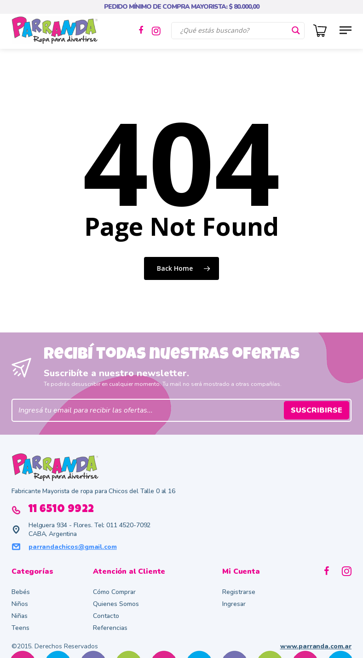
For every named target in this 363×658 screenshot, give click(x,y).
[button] (345, 29)
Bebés (21, 592)
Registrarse (238, 592)
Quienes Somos (116, 604)
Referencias (110, 627)
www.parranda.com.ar (315, 646)
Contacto (106, 615)
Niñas (20, 615)
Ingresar (234, 604)
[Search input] (233, 30)
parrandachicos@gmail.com (73, 546)
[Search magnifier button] (295, 30)
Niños (20, 604)
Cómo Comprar (114, 592)
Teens (20, 627)
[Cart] (322, 29)
